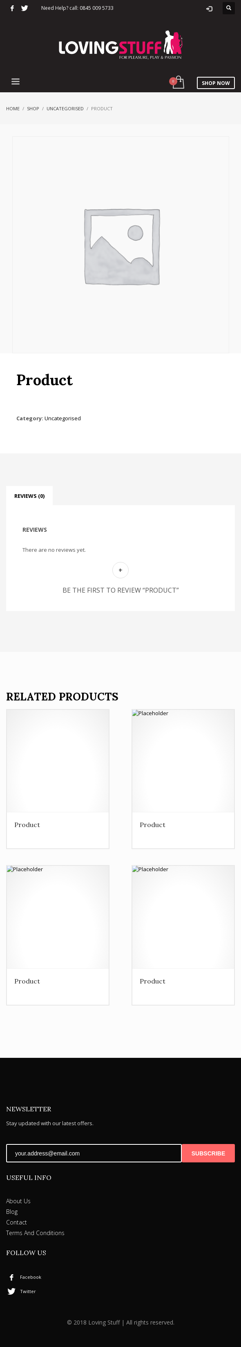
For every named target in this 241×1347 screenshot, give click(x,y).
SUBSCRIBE (208, 1152)
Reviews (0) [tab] (29, 494)
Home (13, 107)
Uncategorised (65, 107)
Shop (33, 107)
